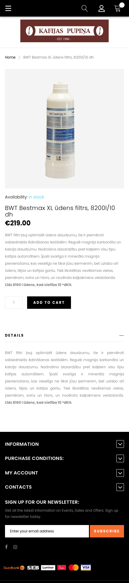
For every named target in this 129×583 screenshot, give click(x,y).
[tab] (64, 336)
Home (10, 57)
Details (14, 335)
